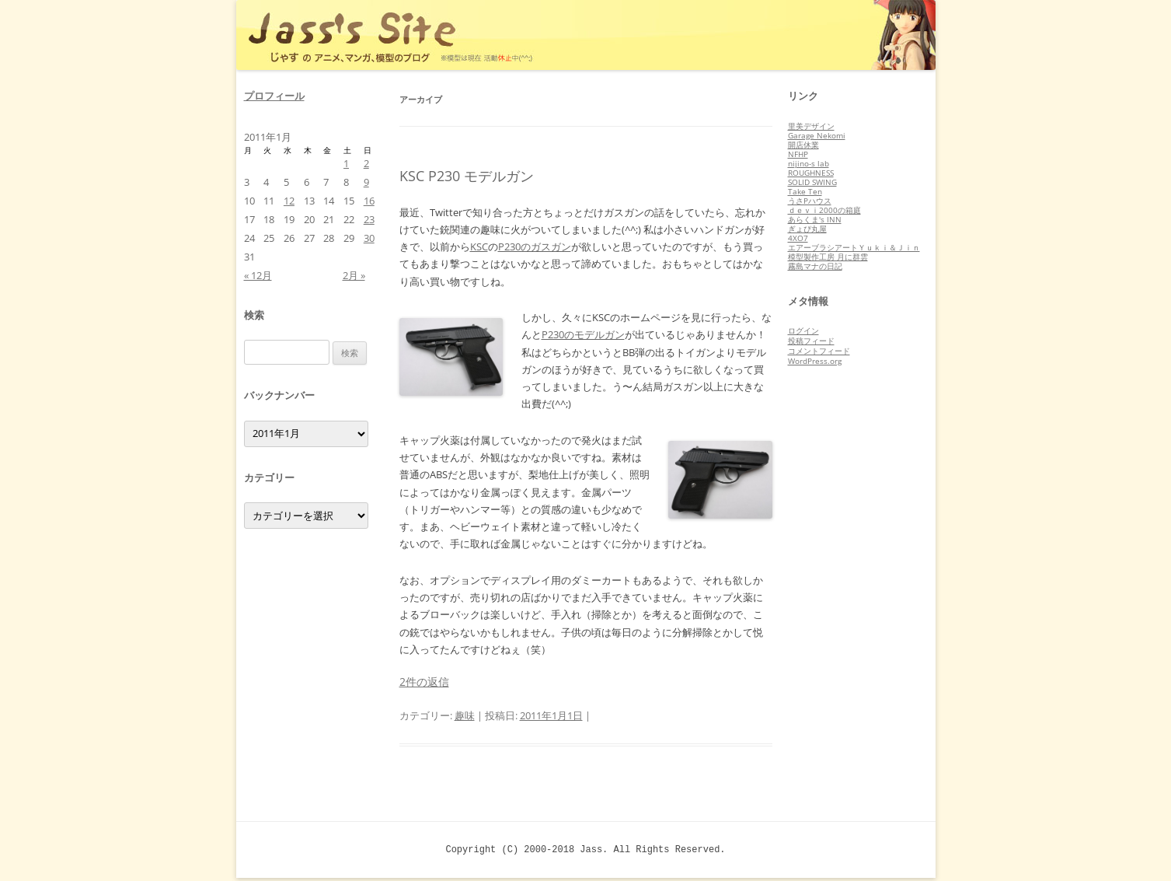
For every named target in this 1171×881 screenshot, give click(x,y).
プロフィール (274, 96)
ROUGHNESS (811, 172)
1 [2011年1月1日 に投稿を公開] (346, 163)
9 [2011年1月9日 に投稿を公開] (366, 182)
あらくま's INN (815, 219)
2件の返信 (424, 681)
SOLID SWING (812, 182)
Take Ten (805, 191)
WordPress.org (815, 360)
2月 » (354, 275)
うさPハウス (809, 200)
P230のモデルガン (583, 334)
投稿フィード (811, 340)
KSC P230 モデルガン (466, 175)
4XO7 (798, 237)
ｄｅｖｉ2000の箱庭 (824, 210)
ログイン (803, 330)
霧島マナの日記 (815, 265)
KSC (479, 246)
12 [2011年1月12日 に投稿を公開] (289, 201)
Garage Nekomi (816, 135)
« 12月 (258, 275)
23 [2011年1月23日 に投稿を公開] (369, 219)
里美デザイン (811, 126)
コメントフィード (819, 350)
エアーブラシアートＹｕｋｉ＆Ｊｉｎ (854, 247)
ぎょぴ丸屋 (807, 228)
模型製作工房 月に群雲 (828, 256)
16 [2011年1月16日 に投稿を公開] (369, 201)
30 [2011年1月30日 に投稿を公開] (369, 238)
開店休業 (803, 144)
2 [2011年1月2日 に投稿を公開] (366, 163)
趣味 (465, 715)
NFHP (798, 154)
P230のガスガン (534, 246)
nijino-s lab (808, 163)
